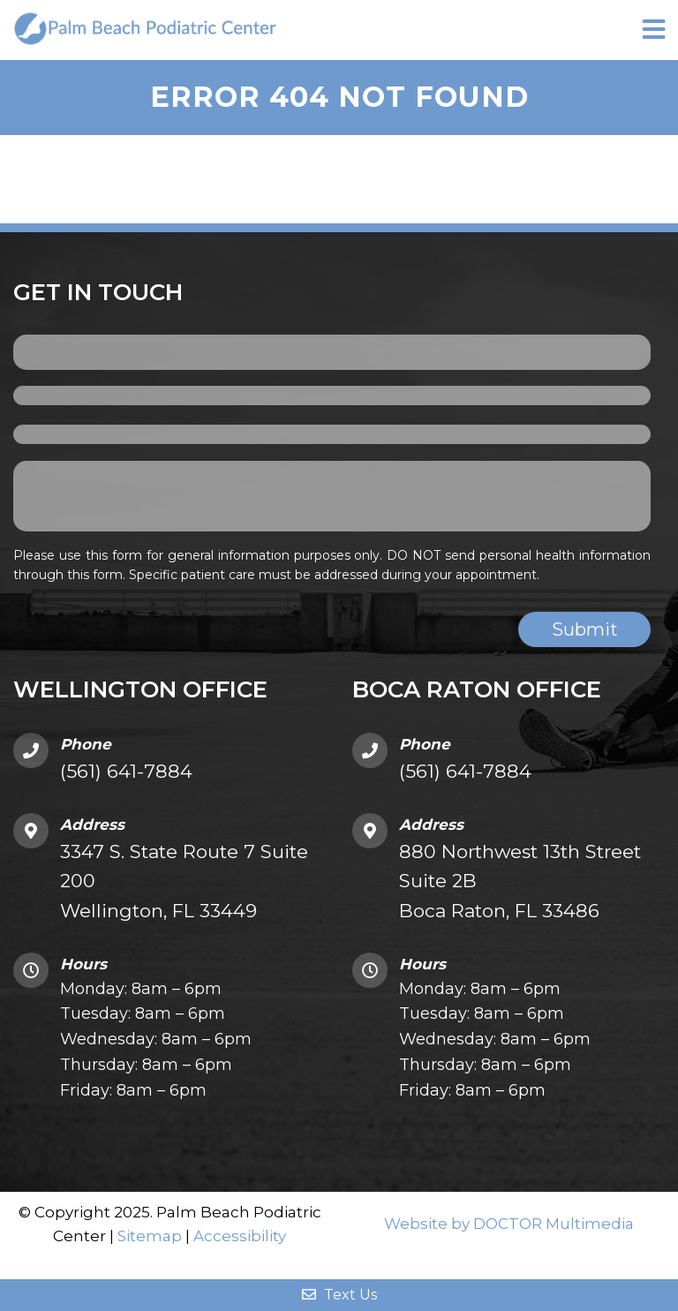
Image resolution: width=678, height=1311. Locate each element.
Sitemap (149, 1236)
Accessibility (239, 1236)
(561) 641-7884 (126, 771)
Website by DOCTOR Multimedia (509, 1223)
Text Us (339, 1294)
